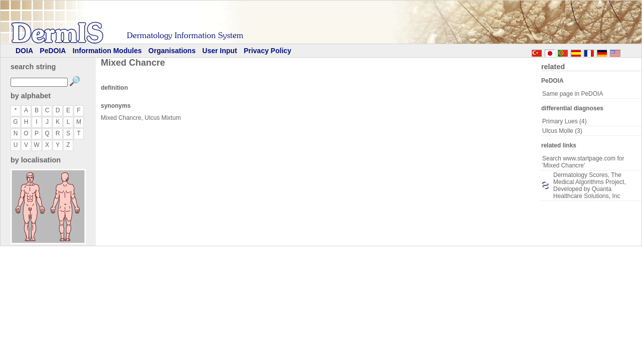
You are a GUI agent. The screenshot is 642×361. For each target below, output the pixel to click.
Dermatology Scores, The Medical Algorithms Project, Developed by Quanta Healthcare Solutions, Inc (589, 185)
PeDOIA (53, 51)
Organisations (172, 51)
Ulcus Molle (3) (562, 130)
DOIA (24, 51)
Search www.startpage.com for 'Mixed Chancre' (583, 162)
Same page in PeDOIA (572, 93)
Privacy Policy (267, 51)
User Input (219, 51)
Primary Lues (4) (564, 121)
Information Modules (107, 51)
